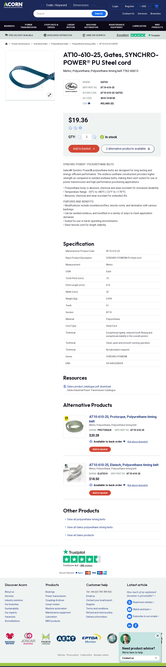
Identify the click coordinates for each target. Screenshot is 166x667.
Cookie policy (86, 655)
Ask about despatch (137, 441)
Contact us (140, 658)
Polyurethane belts (59, 44)
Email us (90, 596)
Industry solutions (14, 600)
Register (129, 6)
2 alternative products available (126, 148)
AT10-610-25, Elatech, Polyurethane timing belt (124, 465)
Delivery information (96, 616)
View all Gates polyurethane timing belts (90, 527)
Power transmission (28, 26)
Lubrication (139, 26)
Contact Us (128, 13)
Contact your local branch (99, 600)
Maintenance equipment (116, 26)
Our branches (12, 604)
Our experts (11, 612)
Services (142, 13)
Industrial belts (40, 44)
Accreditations (12, 621)
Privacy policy (72, 655)
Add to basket (82, 148)
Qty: (72, 137)
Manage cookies (101, 655)
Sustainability (12, 608)
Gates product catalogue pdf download (112, 388)
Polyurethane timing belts (84, 44)
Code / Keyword (56, 5)
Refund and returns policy (99, 612)
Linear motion (70, 26)
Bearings (9, 26)
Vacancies (10, 616)
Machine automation (91, 26)
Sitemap (61, 655)
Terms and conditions (97, 608)
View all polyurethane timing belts (86, 519)
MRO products (157, 26)
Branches (156, 13)
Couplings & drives (51, 26)
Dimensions (81, 5)
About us (9, 592)
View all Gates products (80, 535)
